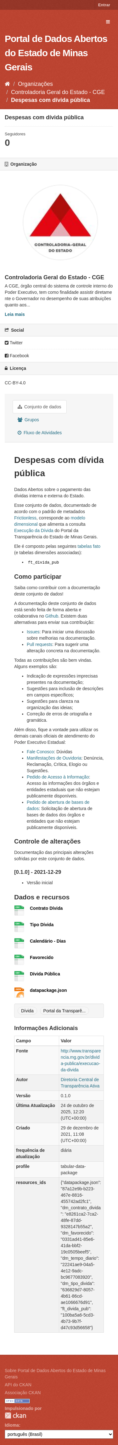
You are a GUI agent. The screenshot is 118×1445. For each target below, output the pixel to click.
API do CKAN (18, 1384)
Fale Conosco (40, 751)
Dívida (27, 1010)
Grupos (28, 419)
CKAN (15, 1415)
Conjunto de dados (39, 406)
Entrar (104, 5)
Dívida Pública (45, 973)
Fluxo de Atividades (40, 432)
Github (51, 616)
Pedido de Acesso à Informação (58, 776)
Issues (33, 631)
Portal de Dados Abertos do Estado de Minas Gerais (56, 52)
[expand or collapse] (108, 21)
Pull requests (39, 644)
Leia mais (15, 314)
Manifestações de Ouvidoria (54, 758)
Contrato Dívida (46, 908)
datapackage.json (48, 990)
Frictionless (25, 517)
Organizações (35, 84)
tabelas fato (89, 546)
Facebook (17, 355)
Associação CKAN (23, 1392)
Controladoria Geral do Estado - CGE (58, 92)
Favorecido (41, 957)
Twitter (14, 342)
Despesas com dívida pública (50, 100)
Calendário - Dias (48, 941)
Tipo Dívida (41, 924)
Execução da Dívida (33, 530)
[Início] (7, 84)
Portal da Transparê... (64, 1010)
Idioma (12, 1425)
